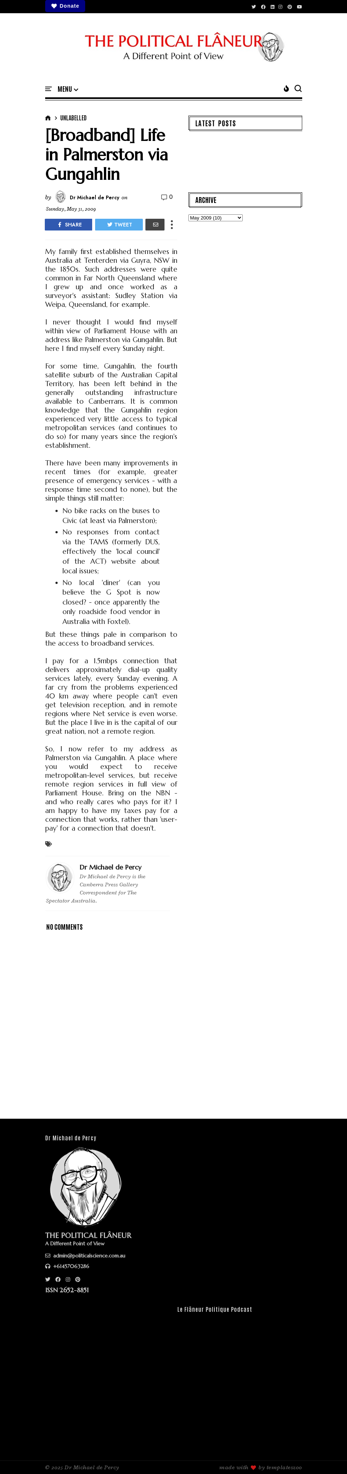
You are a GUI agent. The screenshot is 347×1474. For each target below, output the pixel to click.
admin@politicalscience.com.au (85, 1255)
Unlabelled (73, 117)
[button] (68, 89)
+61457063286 (67, 1266)
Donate (65, 6)
